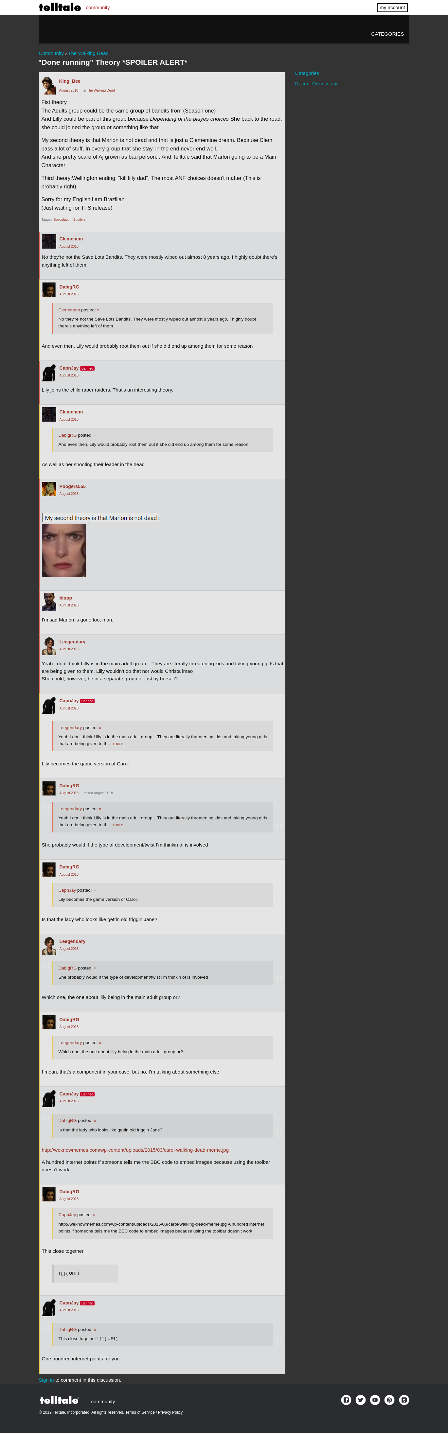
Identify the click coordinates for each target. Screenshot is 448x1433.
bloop (66, 598)
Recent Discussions (317, 83)
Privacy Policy (170, 1412)
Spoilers (79, 219)
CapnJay (69, 368)
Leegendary (73, 641)
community (98, 7)
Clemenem (71, 238)
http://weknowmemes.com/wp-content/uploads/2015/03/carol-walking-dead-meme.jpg (135, 1150)
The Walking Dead (101, 90)
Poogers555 (73, 486)
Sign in (46, 1380)
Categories (387, 34)
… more (115, 743)
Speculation (62, 219)
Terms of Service (140, 1412)
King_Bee (70, 81)
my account (392, 7)
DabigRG (70, 286)
